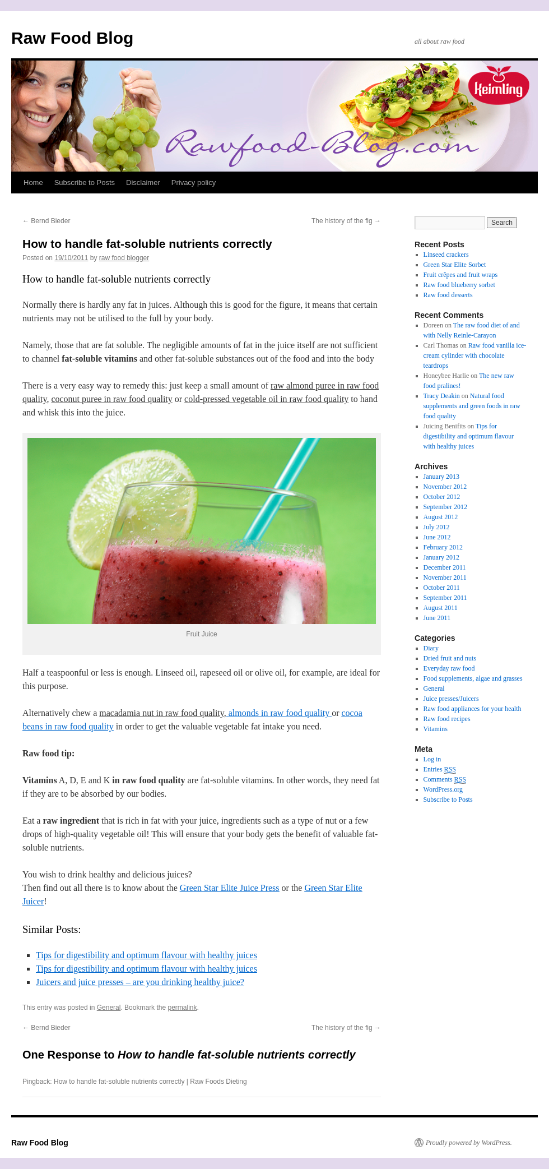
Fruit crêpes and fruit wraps (461, 275)
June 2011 (437, 618)
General (109, 1007)
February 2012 (443, 547)
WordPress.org (443, 789)
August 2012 (441, 517)
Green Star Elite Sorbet (455, 265)
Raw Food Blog (72, 38)
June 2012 (437, 537)
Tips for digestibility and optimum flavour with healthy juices (146, 955)
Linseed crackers (446, 254)
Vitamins (436, 729)
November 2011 (445, 577)
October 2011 (442, 588)
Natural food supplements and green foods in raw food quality (472, 406)
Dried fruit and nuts (450, 658)
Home (33, 182)
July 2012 (437, 527)
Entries (440, 769)
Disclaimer (143, 182)
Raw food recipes (447, 719)
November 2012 (445, 487)
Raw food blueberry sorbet (459, 285)
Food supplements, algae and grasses (473, 678)
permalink (182, 1007)
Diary (431, 648)
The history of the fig (346, 221)
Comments (445, 779)
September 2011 (445, 598)
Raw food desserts (448, 295)
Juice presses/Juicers (451, 699)
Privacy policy (193, 182)
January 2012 (441, 557)
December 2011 (445, 567)
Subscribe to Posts (84, 182)
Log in (432, 759)
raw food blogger (124, 258)
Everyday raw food (449, 668)
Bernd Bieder (46, 221)
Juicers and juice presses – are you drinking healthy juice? (140, 982)
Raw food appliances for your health (473, 709)
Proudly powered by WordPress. (469, 1143)
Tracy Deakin (442, 396)
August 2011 (441, 608)
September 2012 (445, 507)
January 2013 (441, 476)
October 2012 (442, 497)
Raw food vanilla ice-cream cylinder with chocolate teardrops (475, 355)
